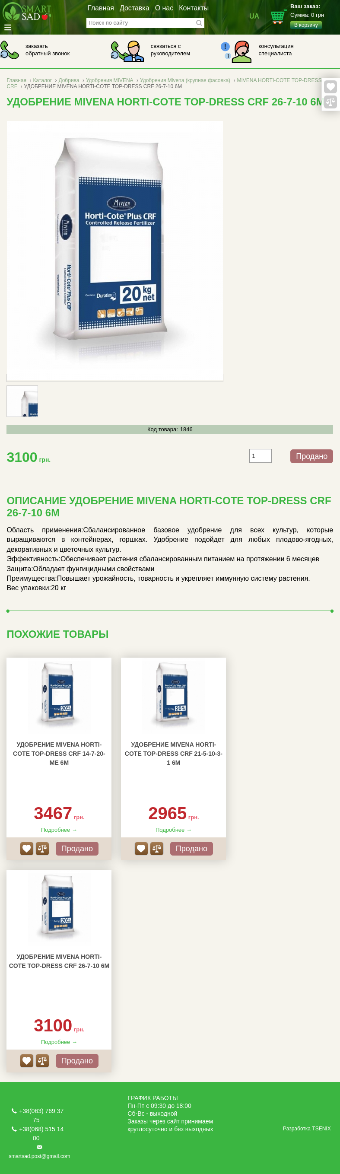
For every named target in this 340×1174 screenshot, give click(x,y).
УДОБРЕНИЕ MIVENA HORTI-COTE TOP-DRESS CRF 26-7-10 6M (59, 961)
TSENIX (321, 1129)
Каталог (42, 80)
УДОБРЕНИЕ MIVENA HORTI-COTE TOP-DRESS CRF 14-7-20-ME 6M (59, 753)
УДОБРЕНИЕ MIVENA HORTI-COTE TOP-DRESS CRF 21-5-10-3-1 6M (173, 753)
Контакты (194, 8)
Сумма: (315, 16)
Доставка (134, 8)
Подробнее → (59, 830)
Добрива (68, 80)
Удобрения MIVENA (109, 80)
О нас (164, 8)
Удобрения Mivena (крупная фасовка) (185, 80)
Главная (101, 8)
